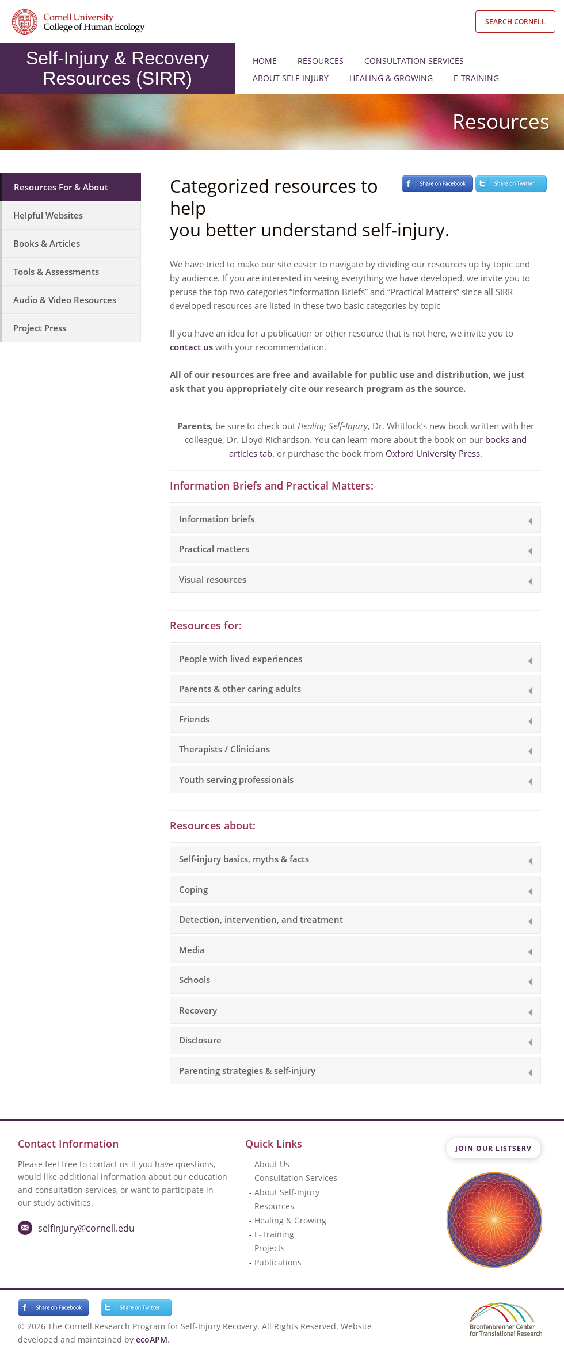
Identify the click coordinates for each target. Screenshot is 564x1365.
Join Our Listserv (493, 1148)
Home (265, 60)
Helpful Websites (48, 215)
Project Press (39, 328)
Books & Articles (46, 243)
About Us (271, 1163)
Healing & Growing (391, 77)
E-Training (476, 77)
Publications (278, 1262)
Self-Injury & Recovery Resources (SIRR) (117, 68)
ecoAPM (151, 1339)
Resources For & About (61, 187)
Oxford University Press (433, 453)
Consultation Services (414, 60)
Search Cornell (515, 21)
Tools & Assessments (56, 271)
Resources (321, 60)
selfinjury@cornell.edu (86, 1228)
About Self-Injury (291, 77)
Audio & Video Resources (64, 299)
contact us (191, 347)
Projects (269, 1247)
